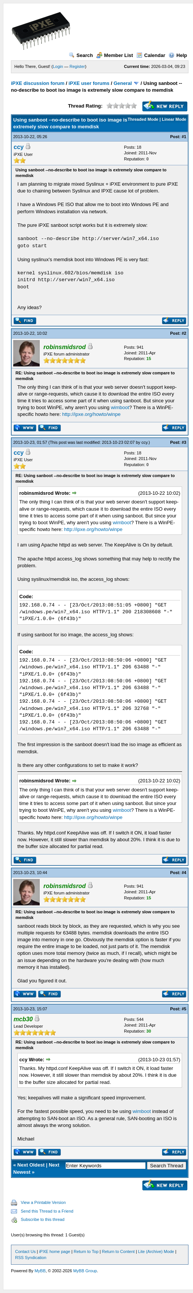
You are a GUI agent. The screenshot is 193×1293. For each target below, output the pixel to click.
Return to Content (118, 1251)
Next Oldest (31, 1165)
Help (177, 55)
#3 (184, 442)
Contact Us (25, 1251)
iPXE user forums (88, 83)
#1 (184, 136)
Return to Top (86, 1251)
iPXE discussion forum (38, 83)
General (123, 83)
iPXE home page (54, 1251)
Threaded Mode (143, 119)
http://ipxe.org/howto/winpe (91, 414)
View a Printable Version (43, 1202)
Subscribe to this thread (43, 1219)
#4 (184, 872)
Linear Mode (174, 119)
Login (58, 66)
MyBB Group (85, 1270)
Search (81, 55)
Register (77, 66)
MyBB (39, 1270)
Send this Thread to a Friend (47, 1211)
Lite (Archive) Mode (156, 1251)
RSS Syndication (30, 1257)
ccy (19, 147)
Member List (114, 55)
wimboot (120, 407)
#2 (184, 333)
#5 (184, 1009)
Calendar (150, 55)
